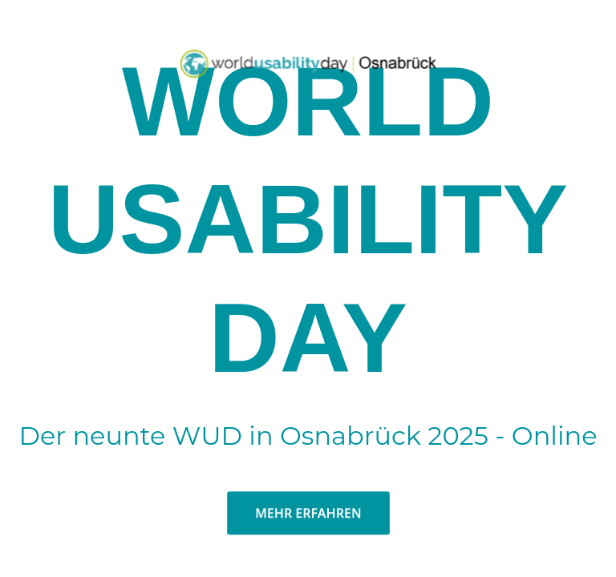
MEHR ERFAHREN (308, 524)
